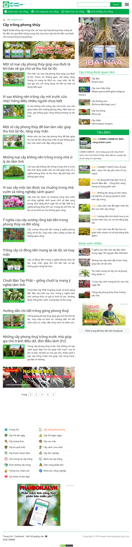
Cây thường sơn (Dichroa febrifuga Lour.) (97, 102)
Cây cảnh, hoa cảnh (51, 447)
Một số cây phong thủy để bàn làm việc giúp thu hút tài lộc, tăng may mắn (37, 129)
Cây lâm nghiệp (49, 453)
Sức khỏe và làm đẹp (17, 476)
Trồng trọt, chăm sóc (17, 470)
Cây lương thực (14, 441)
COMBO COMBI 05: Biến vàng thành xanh (102, 143)
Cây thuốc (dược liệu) (17, 453)
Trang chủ (11, 429)
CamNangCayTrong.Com (18, 4)
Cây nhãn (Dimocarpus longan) (96, 122)
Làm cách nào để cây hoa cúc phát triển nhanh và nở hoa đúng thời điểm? (104, 232)
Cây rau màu (47, 441)
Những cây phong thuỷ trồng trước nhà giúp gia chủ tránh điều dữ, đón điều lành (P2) (37, 338)
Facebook (19, 536)
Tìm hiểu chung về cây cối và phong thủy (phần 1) (103, 273)
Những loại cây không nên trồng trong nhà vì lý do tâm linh (38, 159)
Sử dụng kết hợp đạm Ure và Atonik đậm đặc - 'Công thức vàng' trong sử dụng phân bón (102, 183)
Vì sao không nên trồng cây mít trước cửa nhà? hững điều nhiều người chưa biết (35, 98)
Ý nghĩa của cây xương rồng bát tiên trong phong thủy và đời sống (35, 222)
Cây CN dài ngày (14, 435)
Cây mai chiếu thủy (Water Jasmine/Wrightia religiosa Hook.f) (102, 91)
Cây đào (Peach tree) (91, 80)
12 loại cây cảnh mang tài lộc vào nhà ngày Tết (103, 284)
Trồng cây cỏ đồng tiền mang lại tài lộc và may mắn (39, 252)
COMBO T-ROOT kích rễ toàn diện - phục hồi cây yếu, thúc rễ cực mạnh (102, 170)
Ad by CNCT (70, 43)
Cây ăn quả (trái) (14, 447)
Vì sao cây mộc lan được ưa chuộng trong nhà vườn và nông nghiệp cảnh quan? (38, 189)
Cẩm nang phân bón (51, 464)
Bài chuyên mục (15, 19)
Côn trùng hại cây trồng (44, 11)
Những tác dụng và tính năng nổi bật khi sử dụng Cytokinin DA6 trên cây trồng (102, 196)
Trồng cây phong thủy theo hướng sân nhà (102, 294)
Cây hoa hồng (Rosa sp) (92, 112)
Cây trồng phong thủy (52, 429)
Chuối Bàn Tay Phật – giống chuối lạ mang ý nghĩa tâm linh (37, 282)
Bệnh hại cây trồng (72, 11)
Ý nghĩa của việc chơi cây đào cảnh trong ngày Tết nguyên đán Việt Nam (103, 252)
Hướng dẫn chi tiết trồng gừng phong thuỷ (36, 310)
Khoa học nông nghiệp (52, 470)
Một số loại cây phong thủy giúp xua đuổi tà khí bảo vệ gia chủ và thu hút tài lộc (36, 66)
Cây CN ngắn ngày (50, 435)
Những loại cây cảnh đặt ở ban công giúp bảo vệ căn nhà (103, 262)
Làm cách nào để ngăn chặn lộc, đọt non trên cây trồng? (104, 208)
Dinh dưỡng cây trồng (100, 11)
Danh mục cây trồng (16, 11)
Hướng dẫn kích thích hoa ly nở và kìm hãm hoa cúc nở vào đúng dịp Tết (103, 219)
